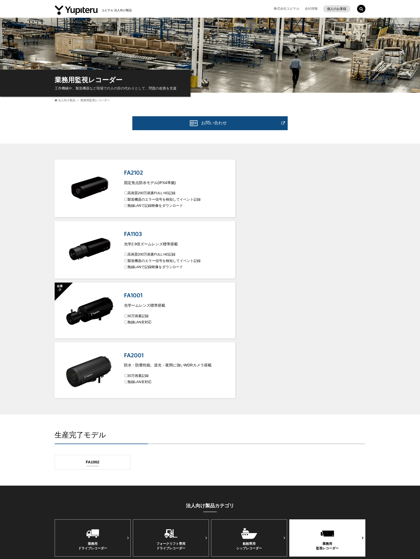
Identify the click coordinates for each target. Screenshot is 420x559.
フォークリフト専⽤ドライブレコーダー (171, 412)
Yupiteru (347, 521)
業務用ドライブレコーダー (92, 412)
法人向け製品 (67, 100)
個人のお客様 (336, 9)
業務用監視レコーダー (95, 100)
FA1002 (92, 335)
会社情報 (311, 8)
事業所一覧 (67, 520)
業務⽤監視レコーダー (327, 412)
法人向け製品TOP (210, 458)
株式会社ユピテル (286, 8)
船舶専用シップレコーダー (249, 412)
